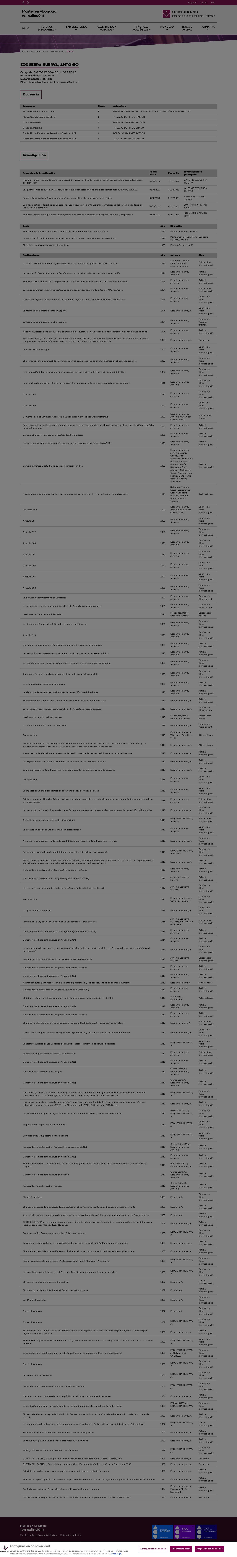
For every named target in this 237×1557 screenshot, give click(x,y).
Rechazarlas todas (181, 1551)
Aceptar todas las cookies (209, 1551)
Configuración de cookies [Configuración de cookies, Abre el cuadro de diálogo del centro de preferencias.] (153, 1551)
